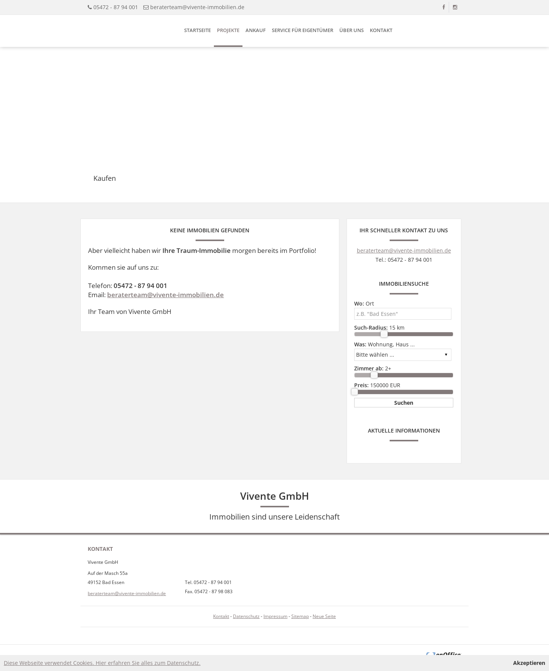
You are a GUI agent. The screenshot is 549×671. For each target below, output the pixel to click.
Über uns (351, 30)
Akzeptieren (529, 662)
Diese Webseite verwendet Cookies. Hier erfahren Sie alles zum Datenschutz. (102, 662)
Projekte (228, 30)
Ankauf (256, 30)
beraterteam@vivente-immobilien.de (197, 7)
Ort (364, 303)
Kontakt (381, 30)
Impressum (275, 616)
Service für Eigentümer (302, 30)
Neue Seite (324, 616)
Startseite (197, 30)
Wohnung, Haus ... (384, 344)
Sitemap (300, 616)
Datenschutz (246, 616)
